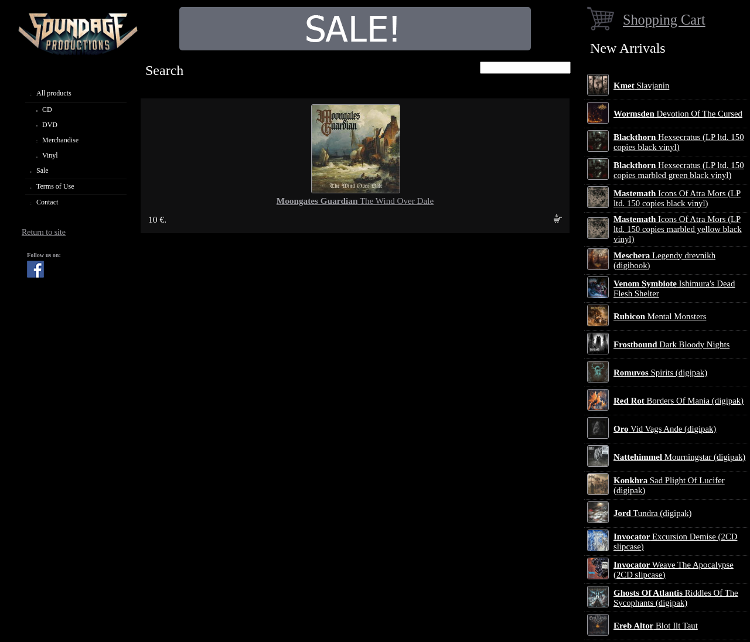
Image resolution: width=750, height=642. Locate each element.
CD (47, 109)
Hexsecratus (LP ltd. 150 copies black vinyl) (678, 142)
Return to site (44, 232)
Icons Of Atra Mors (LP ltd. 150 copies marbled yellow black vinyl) (677, 229)
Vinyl (50, 155)
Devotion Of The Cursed (677, 113)
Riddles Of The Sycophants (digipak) (675, 597)
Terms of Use (55, 186)
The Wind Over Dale (355, 201)
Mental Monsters (659, 316)
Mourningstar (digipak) (679, 457)
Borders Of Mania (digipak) (678, 400)
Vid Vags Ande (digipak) (664, 428)
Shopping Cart (664, 20)
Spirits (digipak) (660, 372)
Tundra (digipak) (652, 513)
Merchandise (60, 140)
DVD (49, 125)
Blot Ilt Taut (655, 625)
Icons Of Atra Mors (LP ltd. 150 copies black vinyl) (677, 198)
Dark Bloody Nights (671, 344)
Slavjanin (641, 85)
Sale (42, 170)
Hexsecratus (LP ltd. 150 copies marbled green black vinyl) (678, 170)
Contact (47, 202)
